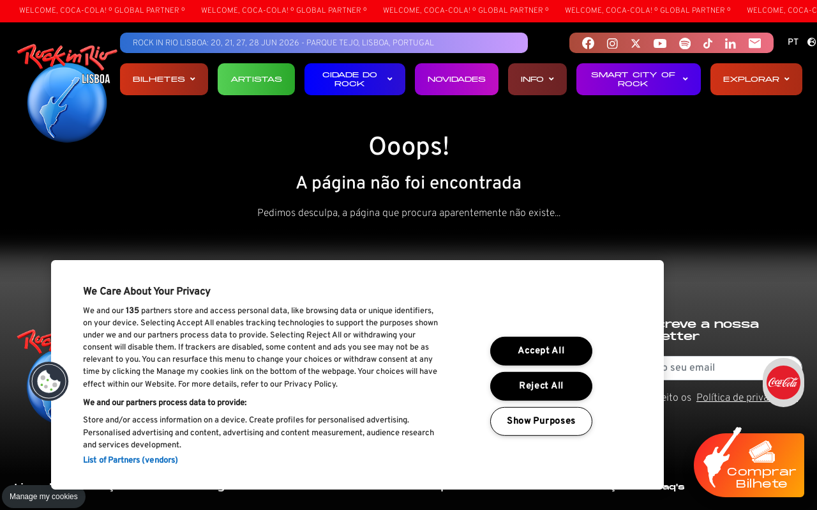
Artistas (256, 78)
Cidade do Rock (357, 79)
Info (537, 78)
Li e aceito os (715, 398)
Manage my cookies (44, 496)
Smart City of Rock (639, 79)
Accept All (541, 351)
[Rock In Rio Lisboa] (67, 94)
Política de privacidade (747, 398)
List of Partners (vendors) (130, 461)
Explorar (756, 78)
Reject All (541, 386)
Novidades (457, 78)
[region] (357, 375)
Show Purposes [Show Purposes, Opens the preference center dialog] (541, 421)
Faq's (671, 486)
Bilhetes (164, 78)
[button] (49, 381)
